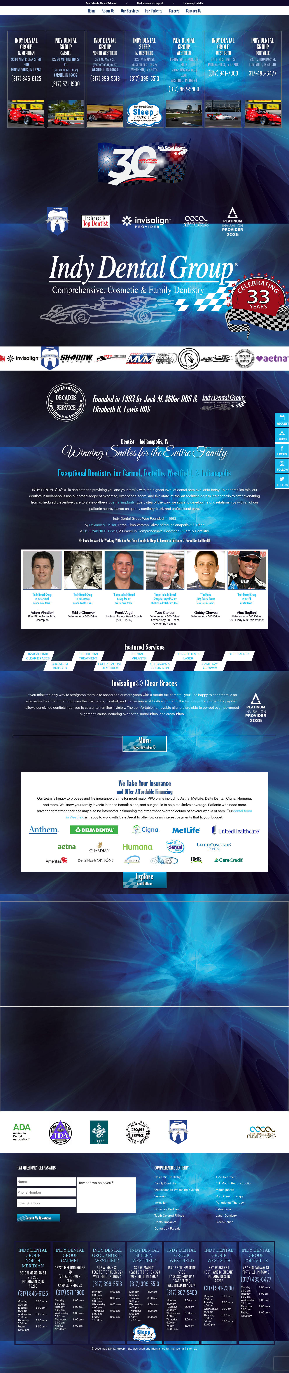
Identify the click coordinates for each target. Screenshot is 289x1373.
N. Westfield (144, 46)
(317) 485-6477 (256, 1279)
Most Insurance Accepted (150, 3)
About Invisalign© (144, 742)
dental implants (122, 502)
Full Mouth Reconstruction (234, 1183)
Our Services (130, 10)
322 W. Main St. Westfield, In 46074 (105, 64)
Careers (174, 10)
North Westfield (105, 46)
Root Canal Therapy (229, 1196)
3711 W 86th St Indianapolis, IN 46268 (218, 1274)
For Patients (153, 10)
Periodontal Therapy (230, 1202)
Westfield (184, 46)
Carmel (65, 46)
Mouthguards (225, 1189)
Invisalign (160, 1202)
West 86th (223, 46)
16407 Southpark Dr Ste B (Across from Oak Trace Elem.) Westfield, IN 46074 (182, 1276)
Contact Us (193, 10)
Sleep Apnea (224, 1222)
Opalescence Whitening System (176, 1189)
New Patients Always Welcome (101, 3)
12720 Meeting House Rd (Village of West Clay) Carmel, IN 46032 (70, 1276)
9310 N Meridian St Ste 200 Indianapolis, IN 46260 (26, 64)
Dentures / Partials (167, 1228)
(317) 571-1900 (65, 83)
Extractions (223, 1209)
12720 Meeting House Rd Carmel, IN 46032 (65, 67)
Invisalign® (194, 701)
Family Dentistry (165, 1183)
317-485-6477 (263, 73)
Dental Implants (165, 1222)
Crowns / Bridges (166, 1209)
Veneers (160, 1196)
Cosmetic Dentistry (167, 1177)
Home (91, 10)
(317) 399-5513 (105, 78)
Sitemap (192, 1348)
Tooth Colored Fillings (169, 1215)
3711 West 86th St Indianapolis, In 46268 (223, 62)
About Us (108, 10)
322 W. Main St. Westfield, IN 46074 (107, 1272)
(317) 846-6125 (26, 78)
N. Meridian (26, 46)
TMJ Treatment (226, 1177)
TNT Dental (177, 1348)
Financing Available (193, 3)
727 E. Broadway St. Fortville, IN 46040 (262, 62)
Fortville (262, 46)
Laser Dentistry (226, 1215)
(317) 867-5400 (184, 89)
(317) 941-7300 (223, 73)
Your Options (144, 879)
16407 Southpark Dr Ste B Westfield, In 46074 (184, 70)
